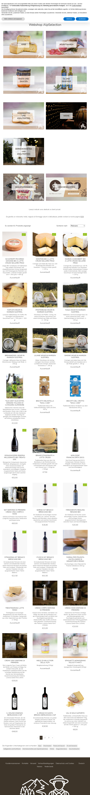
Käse (39, 746)
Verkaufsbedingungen (46, 763)
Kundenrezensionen (13, 763)
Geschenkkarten (74, 749)
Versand (33, 763)
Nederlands (49, 766)
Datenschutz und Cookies (65, 763)
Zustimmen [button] (82, 19)
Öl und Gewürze (72, 746)
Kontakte (25, 763)
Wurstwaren (47, 746)
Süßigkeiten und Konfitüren (12, 749)
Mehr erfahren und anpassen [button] (13, 19)
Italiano (39, 766)
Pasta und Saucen (59, 746)
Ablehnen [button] (69, 19)
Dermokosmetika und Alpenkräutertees (35, 749)
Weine (52, 749)
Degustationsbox (61, 749)
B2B (82, 217)
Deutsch (82, 763)
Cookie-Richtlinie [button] (76, 5)
